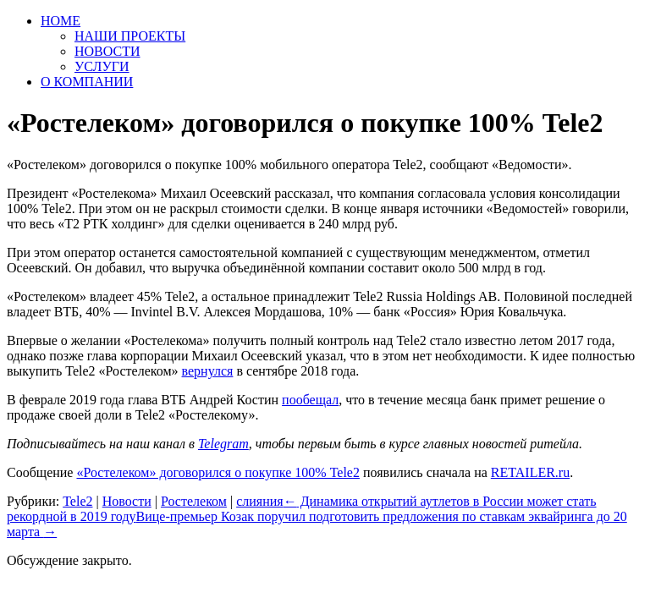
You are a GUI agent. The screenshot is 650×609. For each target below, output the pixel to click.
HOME (60, 21)
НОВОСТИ (107, 51)
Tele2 (77, 501)
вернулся (208, 371)
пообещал (310, 399)
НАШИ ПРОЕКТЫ (129, 36)
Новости (126, 501)
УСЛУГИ (101, 66)
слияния (260, 501)
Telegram (223, 443)
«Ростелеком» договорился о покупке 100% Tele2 (218, 472)
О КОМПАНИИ (87, 81)
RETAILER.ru (530, 472)
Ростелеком (194, 501)
